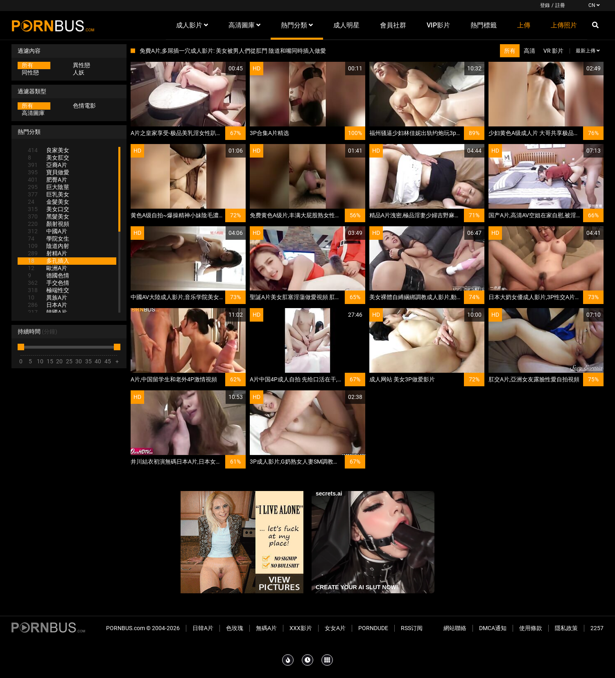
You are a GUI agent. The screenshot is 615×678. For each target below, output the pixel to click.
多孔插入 (48, 260)
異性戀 (81, 65)
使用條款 (530, 628)
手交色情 (48, 282)
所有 (27, 65)
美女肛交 (48, 157)
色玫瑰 (234, 628)
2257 (597, 628)
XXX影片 (300, 628)
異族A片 (47, 297)
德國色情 (48, 275)
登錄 (545, 5)
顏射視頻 (48, 224)
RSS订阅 (412, 628)
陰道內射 (48, 246)
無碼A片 (266, 628)
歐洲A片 (47, 268)
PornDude (373, 628)
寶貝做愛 (48, 172)
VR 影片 (553, 50)
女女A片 (335, 628)
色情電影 (84, 105)
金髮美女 (48, 201)
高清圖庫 (33, 113)
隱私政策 (566, 628)
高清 (529, 50)
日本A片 (47, 305)
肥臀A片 (47, 179)
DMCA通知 (492, 628)
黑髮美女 (48, 216)
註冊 (560, 5)
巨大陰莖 (48, 187)
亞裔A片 (47, 165)
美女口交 (48, 209)
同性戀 (30, 72)
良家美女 (48, 150)
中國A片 (47, 231)
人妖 (78, 72)
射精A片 (47, 253)
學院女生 (48, 238)
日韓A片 (202, 628)
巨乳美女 (48, 194)
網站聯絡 (454, 628)
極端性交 (48, 290)
